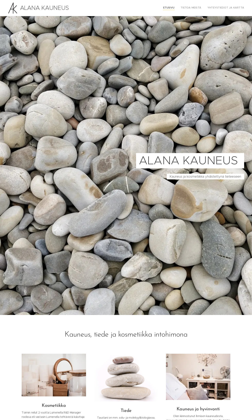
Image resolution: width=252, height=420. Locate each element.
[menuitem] (233, 8)
